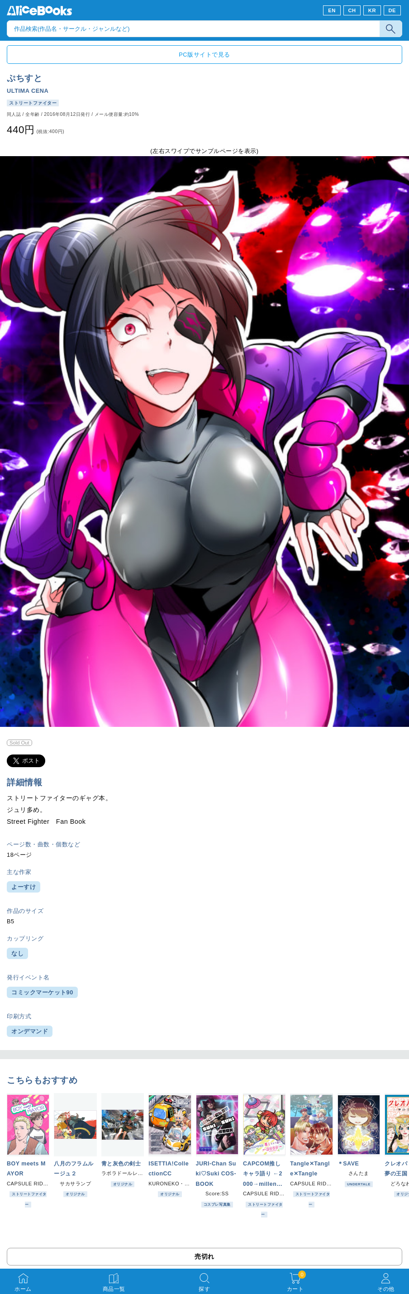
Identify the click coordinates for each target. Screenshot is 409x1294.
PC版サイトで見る (204, 54)
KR (372, 10)
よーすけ (23, 886)
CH (352, 10)
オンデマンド (29, 1031)
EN (332, 10)
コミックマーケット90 (42, 992)
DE (392, 10)
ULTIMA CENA (27, 90)
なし (17, 953)
